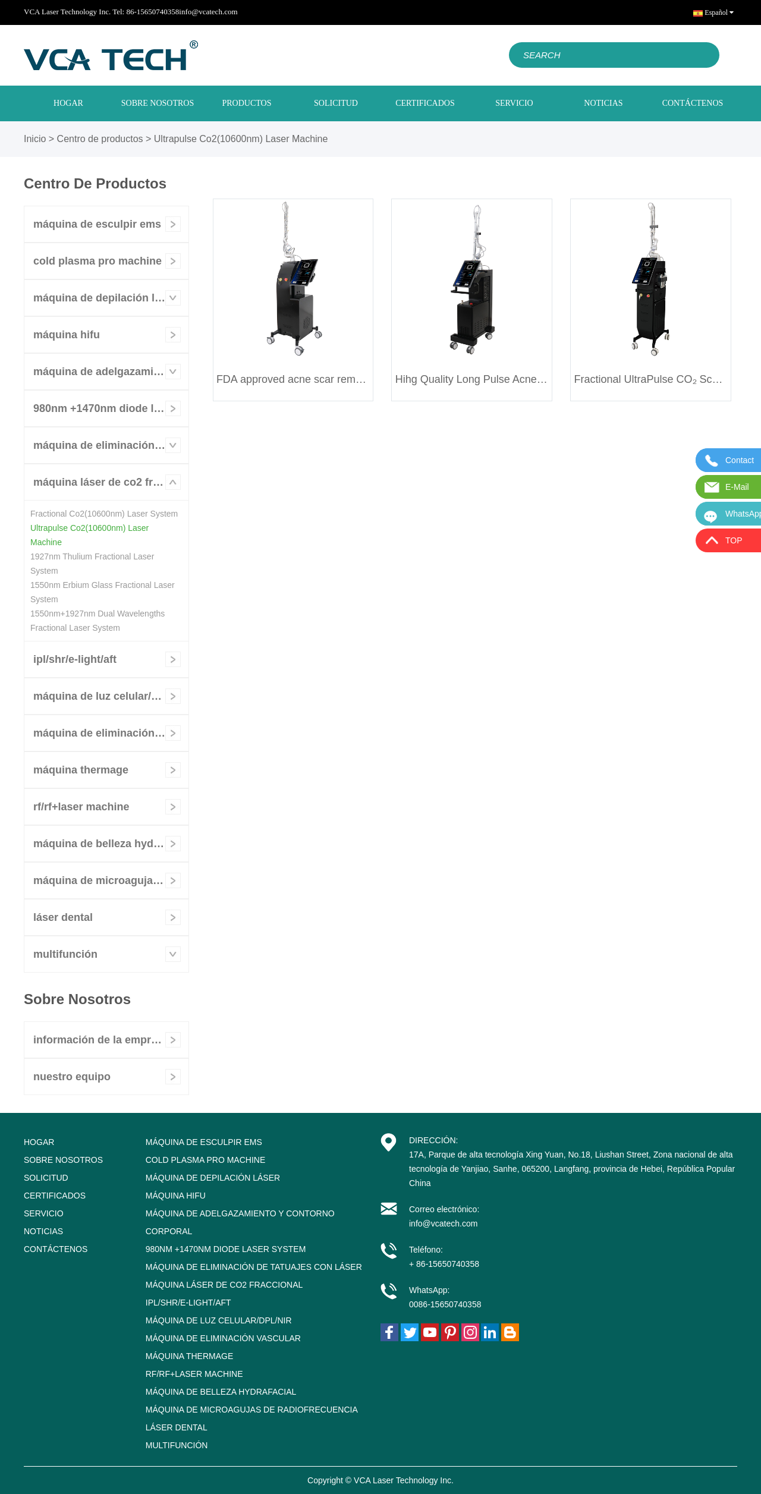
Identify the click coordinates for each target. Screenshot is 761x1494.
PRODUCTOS (247, 103)
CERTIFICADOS (425, 103)
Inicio (35, 139)
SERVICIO (514, 103)
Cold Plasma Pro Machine (97, 261)
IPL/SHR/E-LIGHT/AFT (75, 659)
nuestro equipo (72, 1077)
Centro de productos (100, 139)
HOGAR (68, 103)
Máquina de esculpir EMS (97, 224)
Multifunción (65, 954)
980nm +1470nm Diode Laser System (110, 408)
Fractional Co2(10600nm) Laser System (104, 513)
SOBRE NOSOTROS (157, 103)
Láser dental (63, 917)
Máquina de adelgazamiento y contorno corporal (110, 372)
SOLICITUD (336, 103)
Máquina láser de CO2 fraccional (110, 482)
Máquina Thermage (80, 770)
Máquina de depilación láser (105, 298)
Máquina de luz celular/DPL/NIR (108, 696)
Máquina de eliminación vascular (110, 733)
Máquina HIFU (66, 335)
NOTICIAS (603, 103)
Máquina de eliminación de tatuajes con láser (110, 445)
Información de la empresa (101, 1040)
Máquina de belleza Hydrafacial (110, 844)
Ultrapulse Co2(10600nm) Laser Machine (241, 139)
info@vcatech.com (208, 11)
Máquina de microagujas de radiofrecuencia (110, 880)
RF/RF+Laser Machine (81, 807)
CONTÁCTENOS (693, 103)
